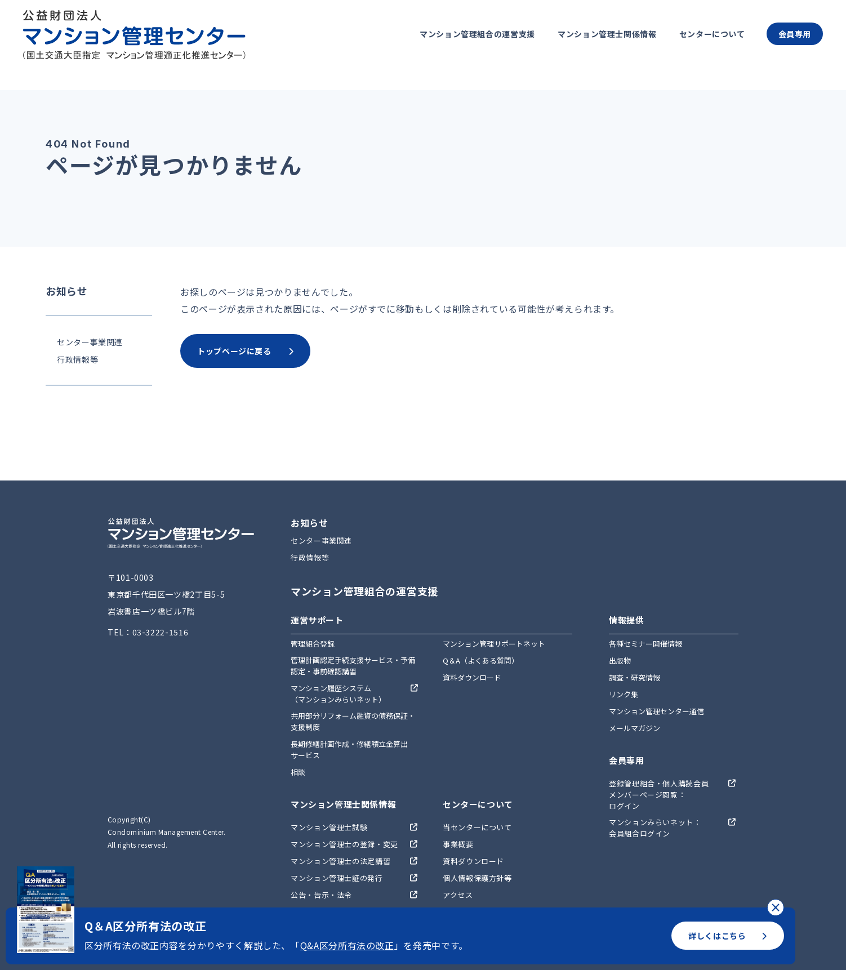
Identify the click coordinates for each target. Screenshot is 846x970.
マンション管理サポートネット (494, 643)
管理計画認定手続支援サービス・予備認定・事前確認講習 (353, 666)
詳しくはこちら (727, 935)
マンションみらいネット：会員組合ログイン (655, 828)
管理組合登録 (313, 643)
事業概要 (458, 844)
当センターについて (477, 827)
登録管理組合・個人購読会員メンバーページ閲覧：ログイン (659, 794)
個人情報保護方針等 (477, 878)
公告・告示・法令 (321, 894)
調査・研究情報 (634, 677)
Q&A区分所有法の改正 (347, 945)
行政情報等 (77, 359)
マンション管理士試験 (329, 827)
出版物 (620, 660)
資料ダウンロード (472, 677)
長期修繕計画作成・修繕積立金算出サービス (349, 749)
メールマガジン (634, 728)
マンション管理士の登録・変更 (344, 844)
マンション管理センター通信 (656, 711)
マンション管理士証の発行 (337, 878)
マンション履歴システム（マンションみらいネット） (338, 694)
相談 (298, 772)
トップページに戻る (245, 351)
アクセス (458, 894)
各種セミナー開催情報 (645, 643)
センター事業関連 (90, 342)
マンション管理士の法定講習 (340, 861)
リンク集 (623, 694)
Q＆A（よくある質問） (481, 660)
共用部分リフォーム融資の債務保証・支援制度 (353, 721)
